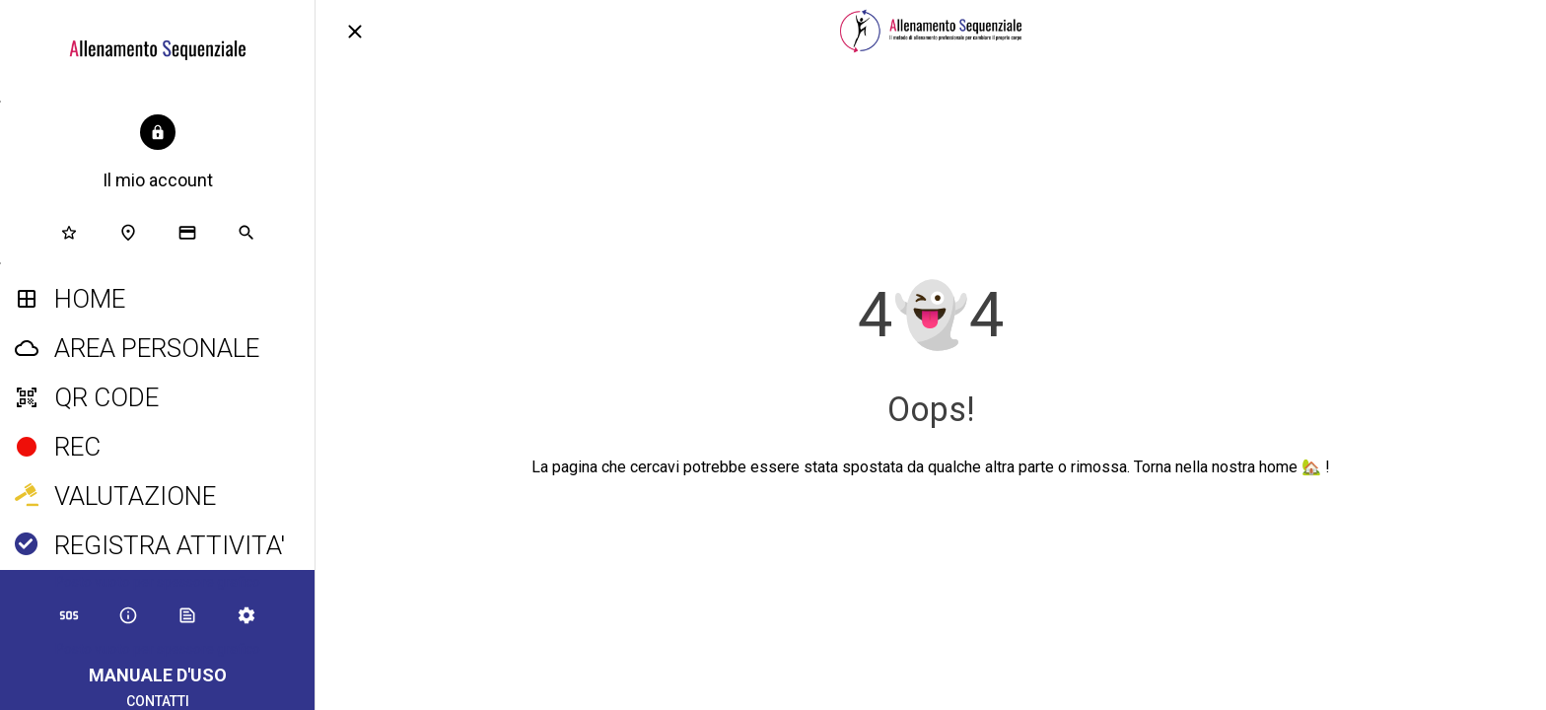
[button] (158, 153)
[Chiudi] (355, 31)
